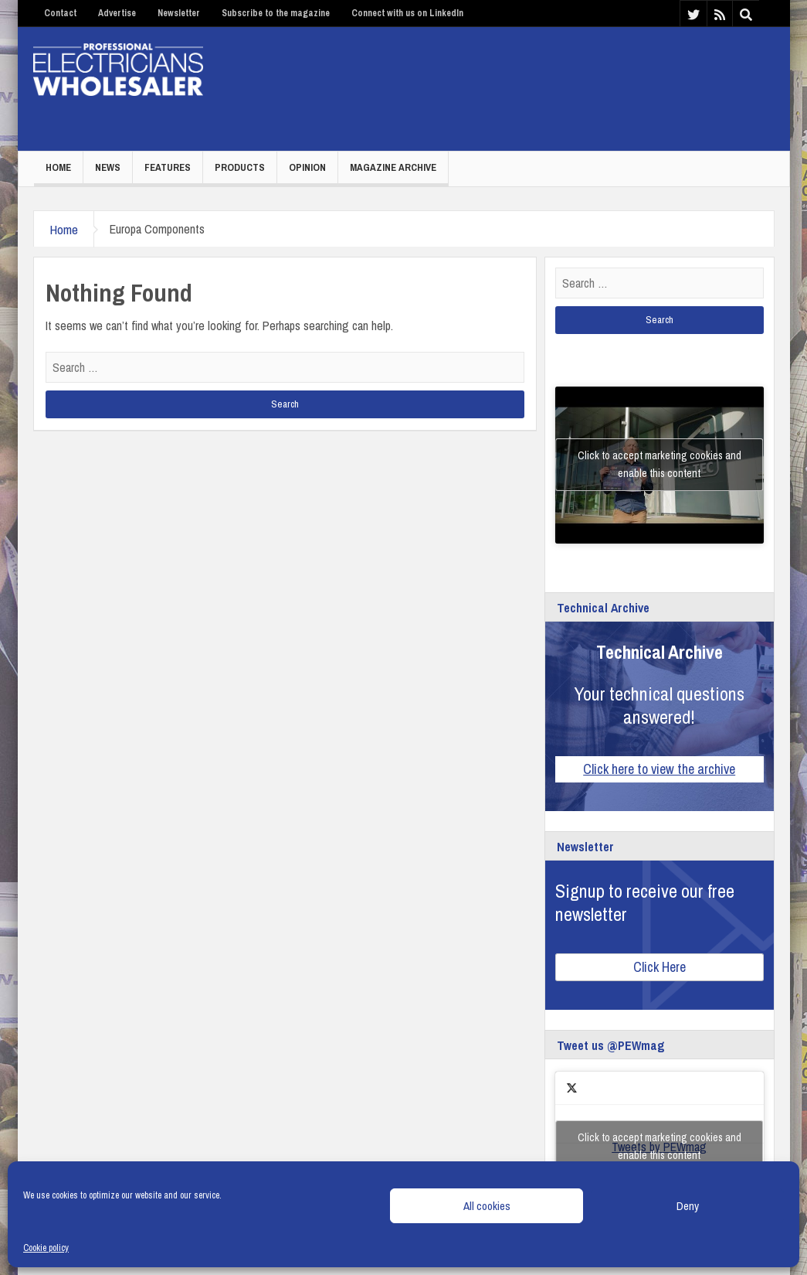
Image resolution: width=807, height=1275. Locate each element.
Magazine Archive (393, 167)
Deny (687, 1206)
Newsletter (179, 13)
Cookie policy (46, 1248)
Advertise (117, 13)
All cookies (486, 1206)
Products (240, 167)
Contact (60, 13)
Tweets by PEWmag (659, 1146)
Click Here (659, 967)
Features (167, 167)
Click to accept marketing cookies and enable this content (659, 464)
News (107, 167)
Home (58, 167)
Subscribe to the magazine (276, 13)
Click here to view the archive (659, 769)
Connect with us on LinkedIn (407, 13)
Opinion (307, 167)
